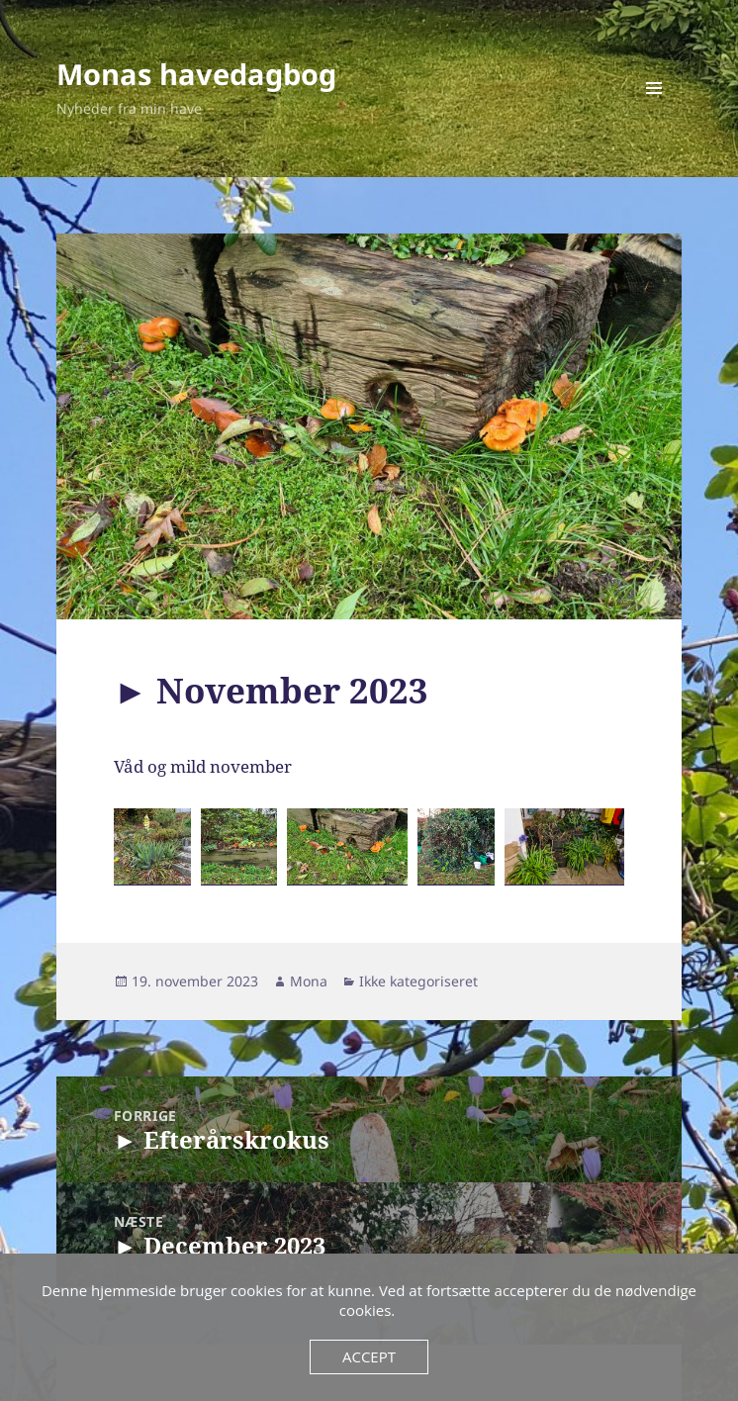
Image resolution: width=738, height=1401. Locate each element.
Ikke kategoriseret (418, 981)
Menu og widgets (654, 115)
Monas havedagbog (196, 73)
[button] (152, 847)
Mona (308, 981)
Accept (369, 1356)
